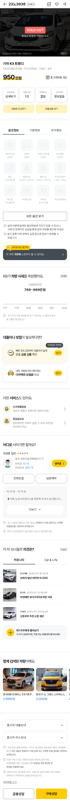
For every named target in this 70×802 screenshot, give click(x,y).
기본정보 (35, 130)
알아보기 (35, 353)
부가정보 (56, 130)
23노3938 (22, 4)
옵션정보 (13, 130)
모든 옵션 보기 (35, 216)
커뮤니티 (19, 560)
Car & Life (50, 560)
